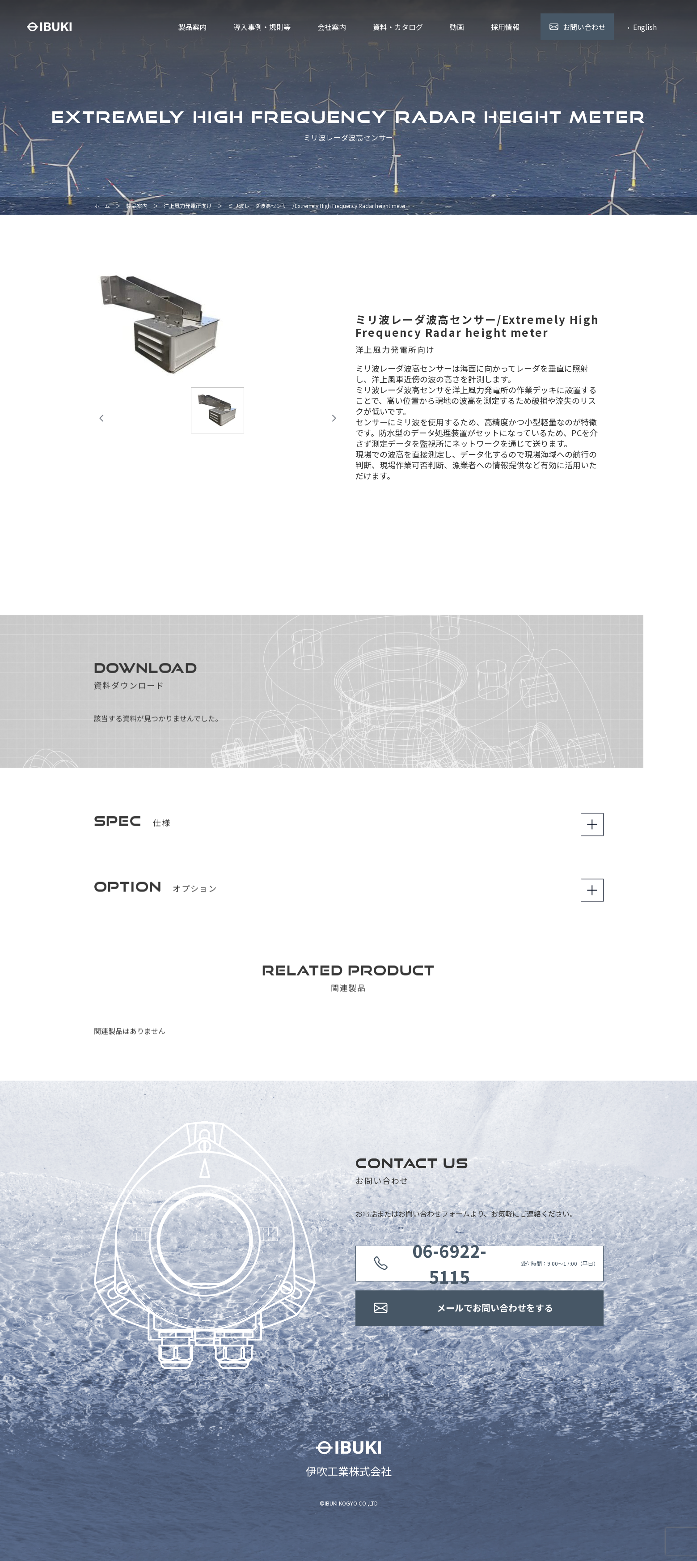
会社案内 (331, 26)
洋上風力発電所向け (188, 205)
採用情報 (505, 26)
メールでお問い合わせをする (495, 1308)
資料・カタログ (398, 26)
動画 (457, 26)
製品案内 (192, 26)
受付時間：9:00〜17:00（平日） (495, 1263)
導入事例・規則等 (262, 26)
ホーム (102, 205)
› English (642, 26)
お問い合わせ (584, 26)
